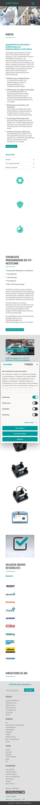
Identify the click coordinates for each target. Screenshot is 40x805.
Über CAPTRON (10, 769)
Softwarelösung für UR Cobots (15, 330)
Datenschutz (16, 799)
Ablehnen (20, 439)
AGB (23, 799)
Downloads (9, 752)
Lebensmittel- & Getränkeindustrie (15, 725)
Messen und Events (20, 167)
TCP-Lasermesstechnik (20, 163)
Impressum (9, 799)
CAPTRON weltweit (11, 757)
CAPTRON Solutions (11, 772)
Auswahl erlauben (20, 433)
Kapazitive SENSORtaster (12, 700)
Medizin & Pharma (11, 737)
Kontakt (20, 159)
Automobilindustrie (11, 727)
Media (7, 759)
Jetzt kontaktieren (11, 146)
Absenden (29, 690)
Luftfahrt (8, 734)
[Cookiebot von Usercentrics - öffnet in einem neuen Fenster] (25, 364)
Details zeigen (29, 422)
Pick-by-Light (9, 712)
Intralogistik (9, 732)
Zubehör (8, 715)
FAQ (7, 761)
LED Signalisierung (11, 710)
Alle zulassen (19, 428)
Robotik (8, 742)
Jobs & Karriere (10, 779)
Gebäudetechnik (10, 730)
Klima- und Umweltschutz (13, 776)
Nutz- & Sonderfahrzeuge (12, 739)
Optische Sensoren (11, 707)
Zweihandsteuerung (11, 703)
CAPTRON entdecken (11, 774)
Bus (7, 723)
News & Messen (10, 784)
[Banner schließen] (37, 364)
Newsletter (8, 754)
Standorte (8, 781)
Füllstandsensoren (10, 705)
